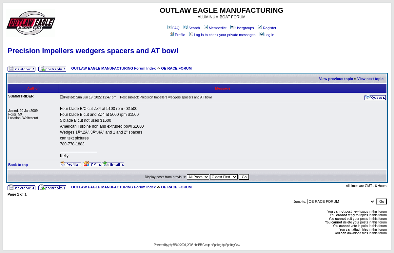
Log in (267, 35)
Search (192, 28)
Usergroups (242, 28)
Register (267, 28)
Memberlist (215, 28)
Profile (177, 35)
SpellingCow (232, 245)
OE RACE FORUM (176, 68)
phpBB (172, 245)
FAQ (173, 28)
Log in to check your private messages (222, 35)
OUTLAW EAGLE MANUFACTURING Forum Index (113, 68)
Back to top (18, 165)
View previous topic (336, 79)
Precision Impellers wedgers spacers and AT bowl (93, 51)
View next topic (370, 79)
